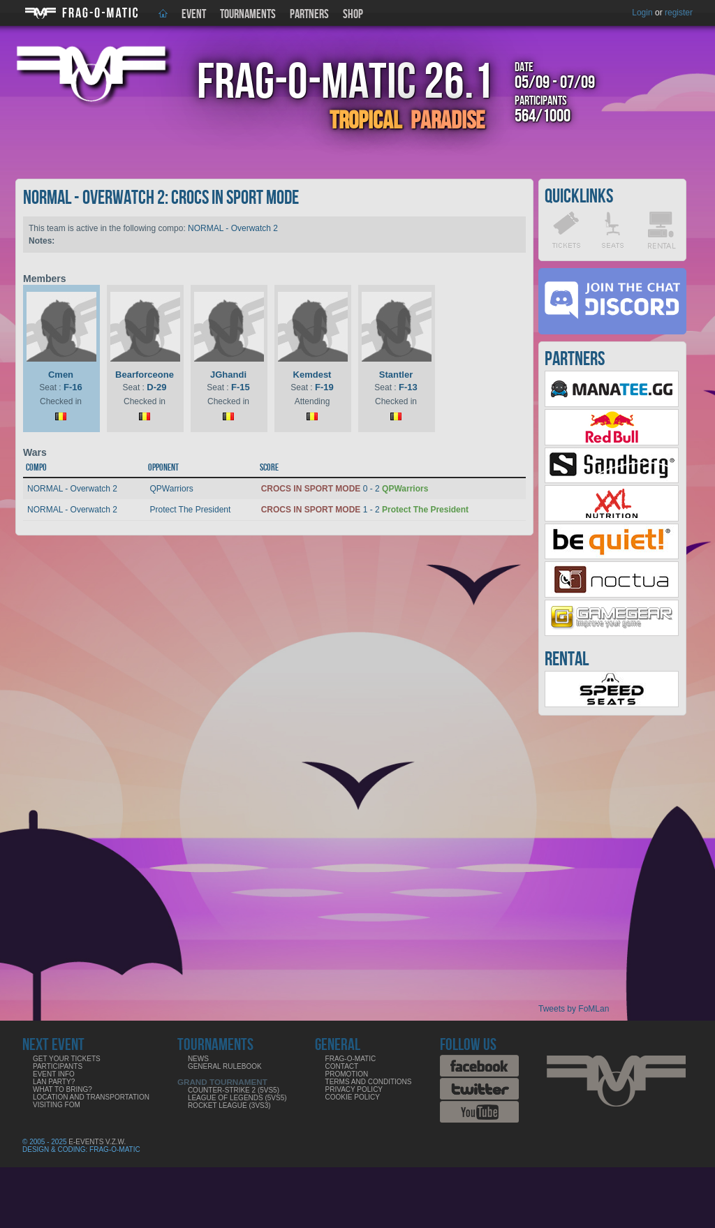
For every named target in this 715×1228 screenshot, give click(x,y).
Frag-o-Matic (350, 1059)
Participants (57, 1066)
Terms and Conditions (368, 1082)
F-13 (408, 387)
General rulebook (225, 1066)
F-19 (324, 387)
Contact (342, 1066)
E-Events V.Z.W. (97, 1142)
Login (642, 12)
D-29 (156, 387)
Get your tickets (67, 1059)
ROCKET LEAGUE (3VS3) (229, 1105)
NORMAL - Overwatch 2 (233, 228)
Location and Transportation (91, 1097)
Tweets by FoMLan (573, 1009)
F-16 (73, 387)
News (198, 1059)
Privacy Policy (354, 1089)
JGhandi (228, 374)
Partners (309, 14)
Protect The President (189, 510)
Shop (353, 14)
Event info (54, 1074)
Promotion (347, 1074)
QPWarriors (171, 489)
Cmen (60, 374)
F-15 (240, 387)
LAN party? (54, 1082)
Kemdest (312, 374)
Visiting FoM (56, 1105)
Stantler (396, 374)
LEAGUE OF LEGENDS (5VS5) (237, 1098)
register (679, 12)
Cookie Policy (352, 1097)
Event (194, 14)
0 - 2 (345, 489)
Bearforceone (144, 374)
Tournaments (248, 14)
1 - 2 (365, 510)
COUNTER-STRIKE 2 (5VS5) (233, 1090)
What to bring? (62, 1089)
